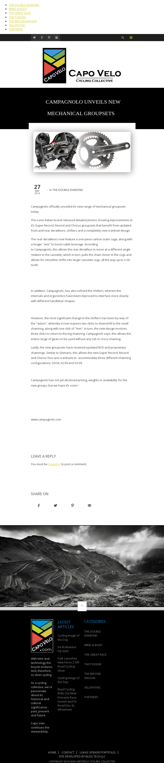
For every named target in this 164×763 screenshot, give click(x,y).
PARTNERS (16, 29)
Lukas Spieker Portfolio (98, 752)
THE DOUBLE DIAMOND (24, 5)
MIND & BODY (18, 9)
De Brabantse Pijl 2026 (67, 649)
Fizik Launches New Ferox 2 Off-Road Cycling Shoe (69, 664)
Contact (68, 752)
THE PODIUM (17, 17)
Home (52, 752)
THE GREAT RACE (20, 13)
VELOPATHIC (17, 25)
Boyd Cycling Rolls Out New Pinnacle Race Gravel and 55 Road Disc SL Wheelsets (67, 699)
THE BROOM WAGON (23, 21)
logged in (54, 464)
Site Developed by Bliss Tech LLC (82, 756)
